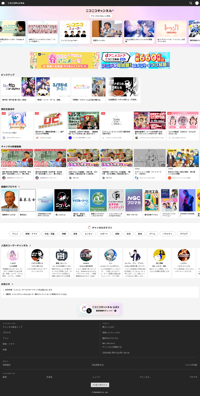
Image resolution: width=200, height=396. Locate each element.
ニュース (96, 377)
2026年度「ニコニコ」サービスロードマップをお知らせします (28, 290)
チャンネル (145, 377)
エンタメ (88, 234)
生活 (129, 234)
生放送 (49, 377)
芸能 (117, 234)
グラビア (184, 234)
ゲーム (152, 234)
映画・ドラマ (31, 234)
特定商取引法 (98, 365)
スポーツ (104, 234)
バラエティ (167, 234)
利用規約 (7, 365)
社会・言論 (49, 234)
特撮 (64, 234)
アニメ (15, 234)
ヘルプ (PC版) (191, 365)
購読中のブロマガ (110, 338)
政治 (140, 234)
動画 (5, 377)
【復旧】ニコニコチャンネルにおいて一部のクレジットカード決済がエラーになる (36, 294)
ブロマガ (7, 332)
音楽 (75, 234)
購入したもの (108, 327)
